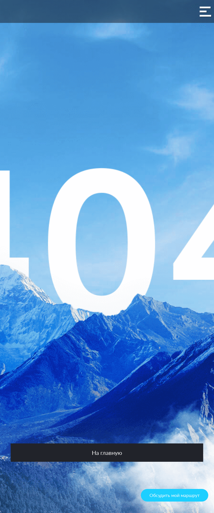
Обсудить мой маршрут (174, 495)
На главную (107, 452)
